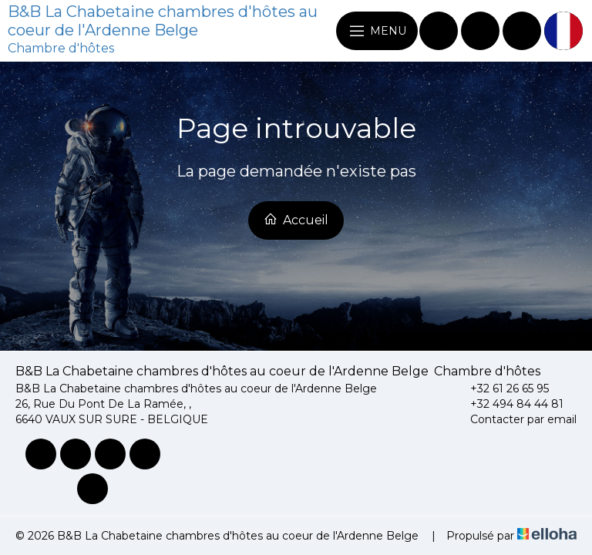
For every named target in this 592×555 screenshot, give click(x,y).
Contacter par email (514, 419)
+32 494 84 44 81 (507, 404)
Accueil (296, 219)
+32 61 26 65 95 (500, 388)
